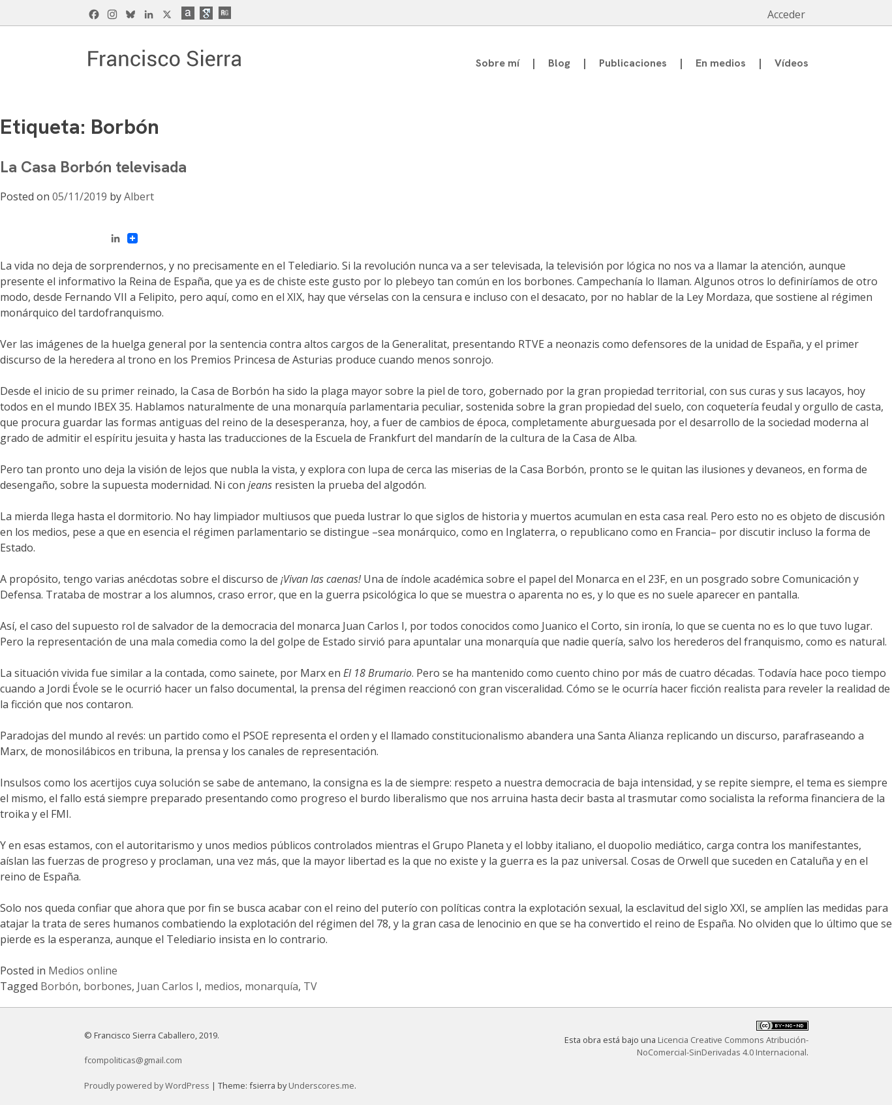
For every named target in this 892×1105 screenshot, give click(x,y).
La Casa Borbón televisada (93, 167)
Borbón (59, 986)
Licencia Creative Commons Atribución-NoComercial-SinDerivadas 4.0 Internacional (722, 1046)
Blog (559, 63)
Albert (139, 196)
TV (310, 986)
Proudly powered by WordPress (147, 1085)
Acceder (786, 14)
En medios (721, 63)
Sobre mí (497, 63)
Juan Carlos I (168, 986)
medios (221, 986)
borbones (108, 986)
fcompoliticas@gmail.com (133, 1060)
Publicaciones (633, 63)
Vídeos (791, 63)
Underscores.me (321, 1085)
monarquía (271, 986)
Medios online (82, 970)
